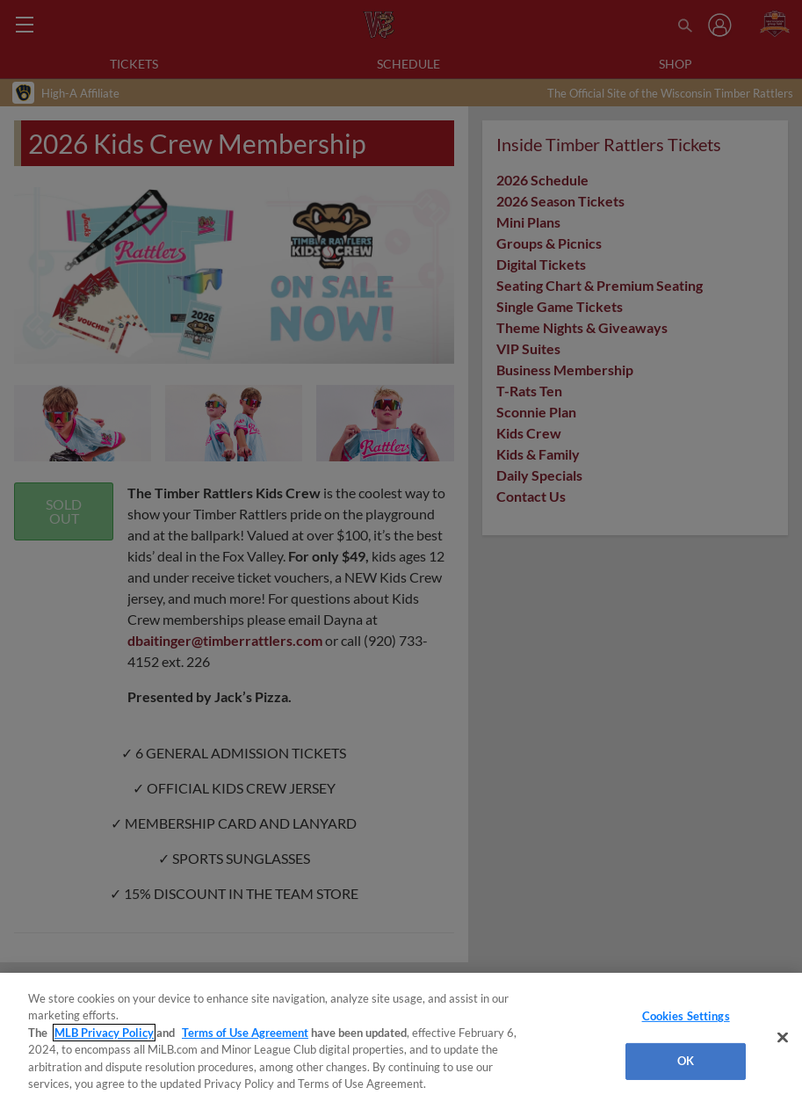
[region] (401, 1037)
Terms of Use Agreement (245, 1033)
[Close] (782, 1038)
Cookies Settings (686, 1016)
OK (685, 1061)
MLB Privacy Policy (104, 1033)
